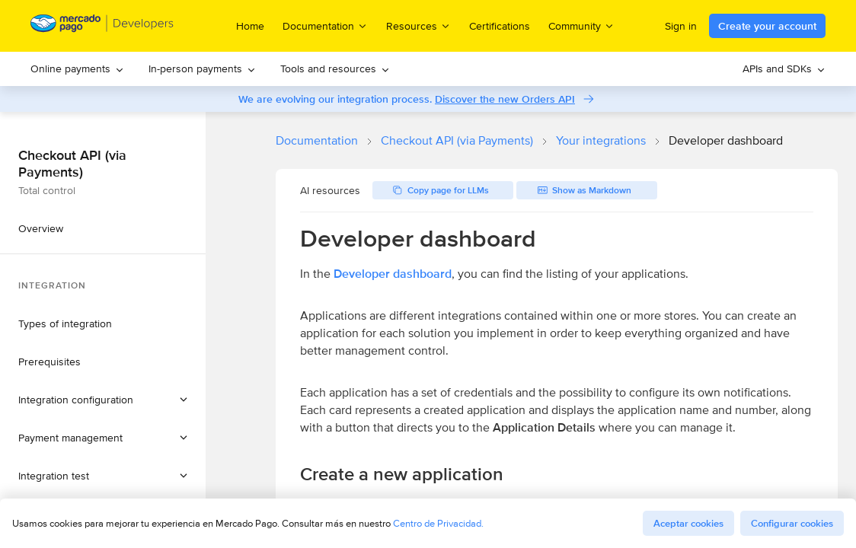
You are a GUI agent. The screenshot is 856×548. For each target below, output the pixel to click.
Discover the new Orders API (505, 99)
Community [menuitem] (581, 25)
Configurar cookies (792, 523)
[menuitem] (77, 69)
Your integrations (601, 140)
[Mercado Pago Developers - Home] (102, 26)
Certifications (499, 25)
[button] (103, 399)
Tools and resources (335, 68)
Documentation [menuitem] (325, 25)
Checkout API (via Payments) (457, 140)
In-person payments (202, 68)
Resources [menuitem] (418, 25)
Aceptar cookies (688, 523)
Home (250, 25)
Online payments (77, 68)
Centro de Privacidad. (438, 523)
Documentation (317, 140)
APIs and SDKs (784, 68)
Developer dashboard (393, 273)
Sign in (681, 25)
